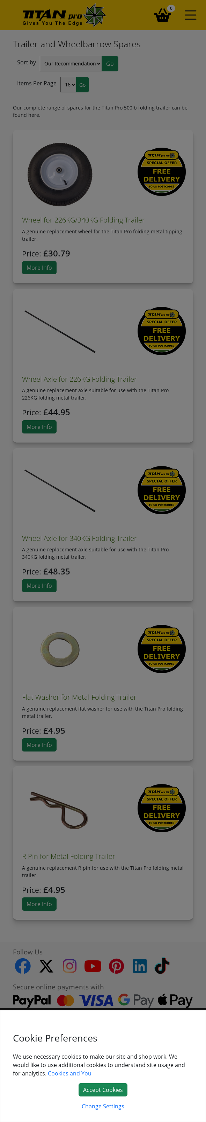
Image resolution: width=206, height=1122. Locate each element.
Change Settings (103, 1106)
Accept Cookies (103, 1090)
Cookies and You (69, 1073)
